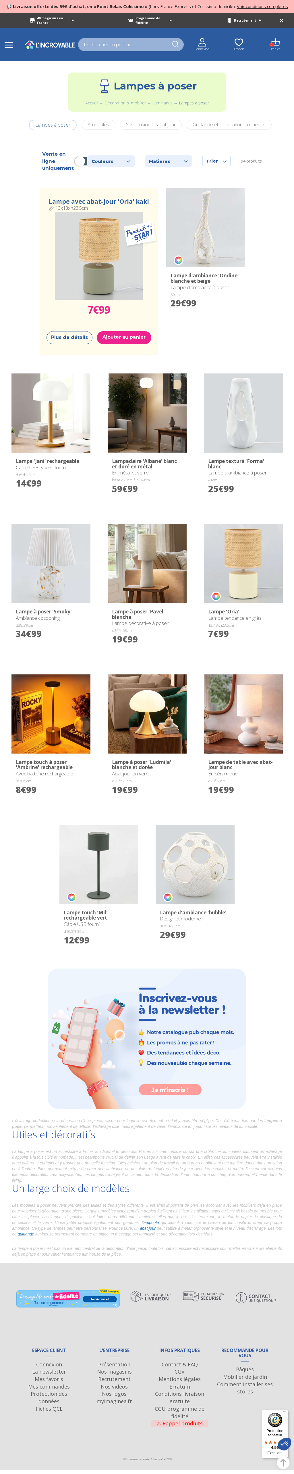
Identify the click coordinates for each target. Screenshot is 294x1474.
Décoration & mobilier (125, 103)
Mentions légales (180, 1383)
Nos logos (114, 1398)
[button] (284, 1444)
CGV (180, 1375)
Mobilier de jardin (245, 1380)
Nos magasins (114, 1375)
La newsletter (49, 1375)
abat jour (148, 1228)
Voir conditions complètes (262, 6)
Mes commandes (49, 1390)
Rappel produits (179, 1427)
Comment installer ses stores (245, 1392)
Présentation (114, 1368)
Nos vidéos (114, 1390)
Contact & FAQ (180, 1368)
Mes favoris (49, 1383)
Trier (216, 161)
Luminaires (162, 103)
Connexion (49, 1368)
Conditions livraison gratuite (179, 1402)
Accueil (91, 103)
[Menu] (284, 1413)
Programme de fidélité (154, 20)
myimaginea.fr (114, 1405)
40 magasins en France (55, 20)
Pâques (245, 1373)
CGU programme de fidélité (179, 1416)
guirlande (26, 1234)
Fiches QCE (49, 1412)
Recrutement (247, 20)
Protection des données (49, 1402)
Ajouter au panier (124, 337)
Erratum (179, 1390)
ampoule (151, 1222)
